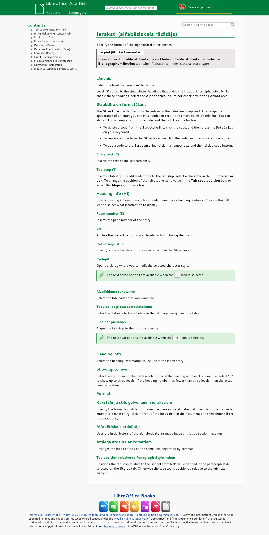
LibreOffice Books (134, 495)
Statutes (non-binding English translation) (107, 515)
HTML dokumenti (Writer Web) (53, 33)
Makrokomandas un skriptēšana (53, 61)
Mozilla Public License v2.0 (131, 518)
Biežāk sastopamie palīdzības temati (55, 68)
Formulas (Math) (44, 53)
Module (51, 12)
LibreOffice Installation (48, 65)
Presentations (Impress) (48, 41)
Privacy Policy (69, 515)
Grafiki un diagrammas (47, 57)
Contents (36, 25)
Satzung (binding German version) (158, 515)
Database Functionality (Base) (52, 49)
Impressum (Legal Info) (43, 515)
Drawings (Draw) (44, 45)
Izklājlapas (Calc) (44, 37)
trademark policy (114, 526)
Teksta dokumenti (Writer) (50, 29)
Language (76, 12)
